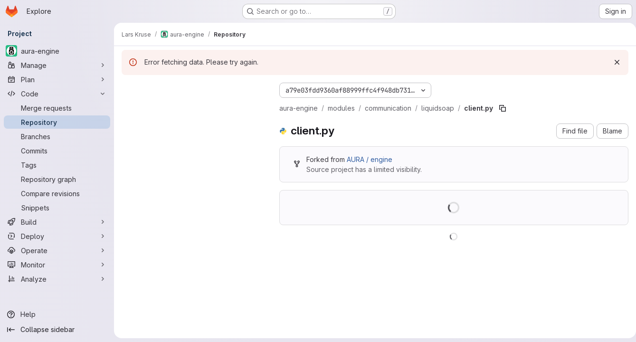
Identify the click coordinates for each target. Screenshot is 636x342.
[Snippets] (57, 207)
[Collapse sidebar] (57, 329)
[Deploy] (57, 236)
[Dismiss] (613, 62)
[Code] (57, 93)
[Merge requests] (57, 107)
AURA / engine (369, 159)
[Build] (57, 221)
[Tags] (57, 164)
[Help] (57, 314)
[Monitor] (57, 264)
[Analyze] (57, 278)
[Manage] (57, 65)
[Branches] (57, 136)
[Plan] (57, 79)
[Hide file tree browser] (129, 88)
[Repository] (57, 122)
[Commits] (57, 150)
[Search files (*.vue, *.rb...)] (193, 107)
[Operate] (57, 250)
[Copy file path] (502, 108)
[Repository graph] (57, 179)
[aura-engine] (57, 50)
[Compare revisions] (57, 193)
